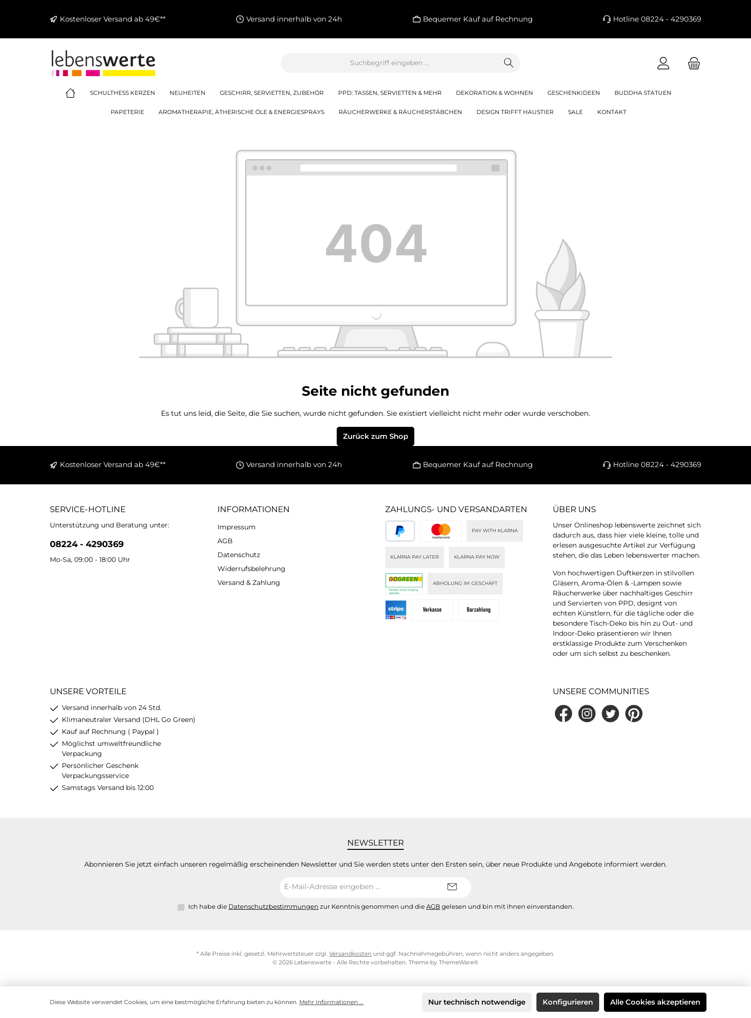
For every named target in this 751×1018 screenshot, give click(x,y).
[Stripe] (396, 610)
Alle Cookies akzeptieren (655, 1002)
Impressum (236, 527)
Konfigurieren (568, 1002)
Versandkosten (350, 953)
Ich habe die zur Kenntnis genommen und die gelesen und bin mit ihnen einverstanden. (381, 906)
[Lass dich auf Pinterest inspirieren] (634, 713)
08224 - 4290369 (87, 544)
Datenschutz (238, 554)
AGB (225, 541)
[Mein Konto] (663, 63)
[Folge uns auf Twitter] (610, 713)
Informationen (253, 509)
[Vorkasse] (432, 610)
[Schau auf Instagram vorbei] (587, 713)
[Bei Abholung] (479, 610)
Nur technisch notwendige (476, 1002)
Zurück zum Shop (375, 436)
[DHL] (404, 584)
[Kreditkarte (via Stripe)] (441, 531)
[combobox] (389, 63)
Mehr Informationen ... (331, 1002)
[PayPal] (400, 531)
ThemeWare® (458, 962)
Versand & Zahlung (248, 582)
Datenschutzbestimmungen (273, 906)
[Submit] (452, 887)
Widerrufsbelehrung (251, 568)
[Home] (77, 93)
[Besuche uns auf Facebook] (563, 713)
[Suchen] (509, 63)
